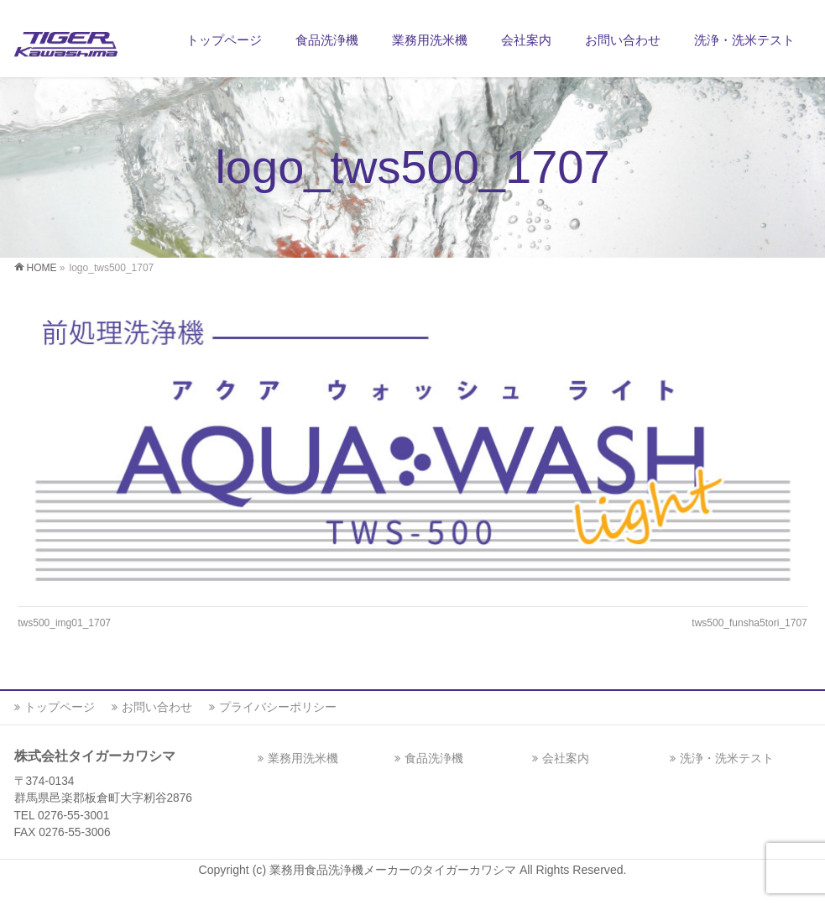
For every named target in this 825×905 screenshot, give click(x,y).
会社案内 (565, 758)
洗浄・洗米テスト (727, 758)
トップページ (59, 707)
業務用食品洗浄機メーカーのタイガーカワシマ (394, 869)
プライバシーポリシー (278, 707)
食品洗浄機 (434, 758)
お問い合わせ (157, 707)
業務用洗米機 (303, 758)
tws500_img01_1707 (64, 623)
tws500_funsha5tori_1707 (749, 623)
